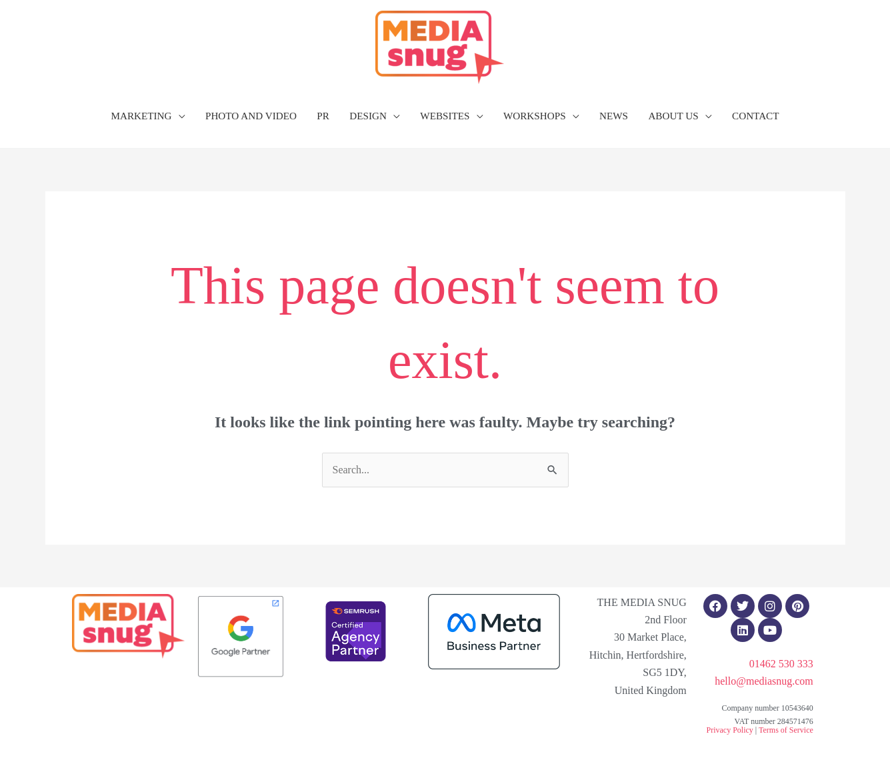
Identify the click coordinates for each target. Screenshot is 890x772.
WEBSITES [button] (444, 115)
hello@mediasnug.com (764, 681)
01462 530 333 (781, 663)
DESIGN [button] (368, 115)
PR (323, 115)
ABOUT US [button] (673, 115)
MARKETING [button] (141, 115)
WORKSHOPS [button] (534, 115)
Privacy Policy (729, 730)
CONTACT (755, 115)
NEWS (613, 115)
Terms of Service (786, 730)
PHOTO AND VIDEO (251, 115)
